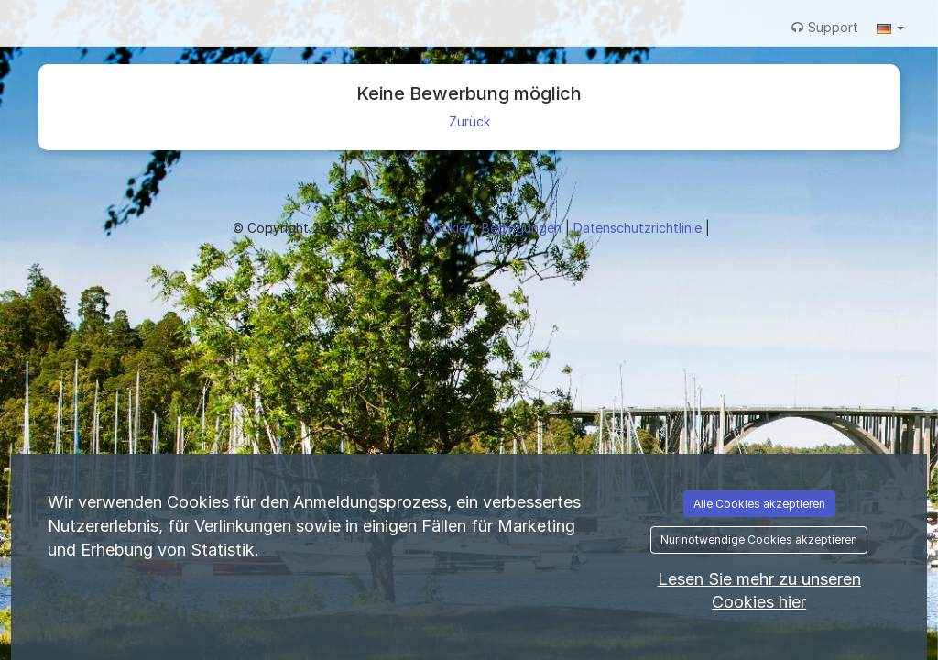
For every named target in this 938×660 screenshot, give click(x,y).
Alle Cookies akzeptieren (759, 504)
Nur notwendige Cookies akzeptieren (758, 539)
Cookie (447, 228)
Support (824, 27)
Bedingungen (523, 228)
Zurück (469, 121)
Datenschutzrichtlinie (639, 228)
